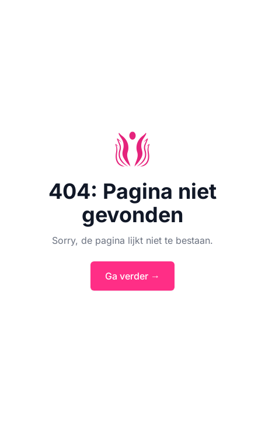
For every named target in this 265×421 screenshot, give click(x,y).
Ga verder (132, 276)
